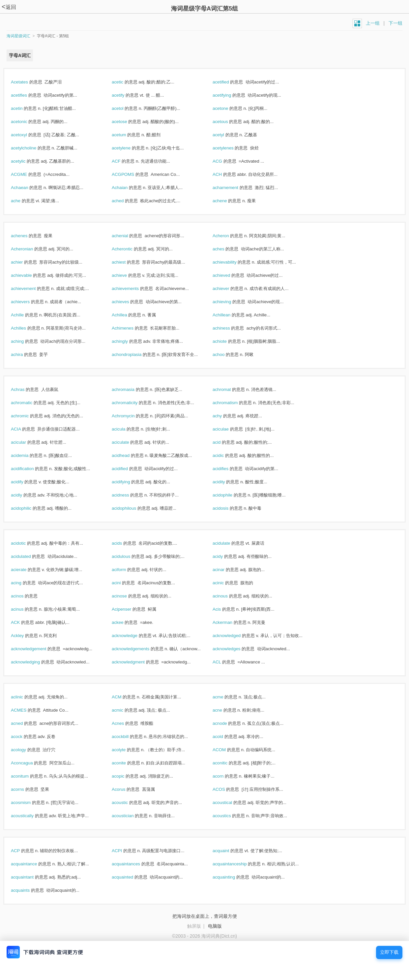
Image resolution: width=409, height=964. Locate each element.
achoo (226, 354)
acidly (23, 495)
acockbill (127, 736)
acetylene (128, 147)
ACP (22, 850)
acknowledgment (135, 661)
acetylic (25, 161)
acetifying (229, 95)
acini (123, 582)
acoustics (229, 815)
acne (224, 710)
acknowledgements (137, 648)
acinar (226, 569)
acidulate (228, 543)
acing (23, 582)
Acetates (26, 82)
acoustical (229, 802)
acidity (226, 481)
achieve (126, 275)
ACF (123, 161)
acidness (127, 495)
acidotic (25, 543)
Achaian (127, 187)
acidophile (230, 495)
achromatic (28, 402)
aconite (126, 762)
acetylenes (230, 147)
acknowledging (32, 661)
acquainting (231, 877)
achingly (127, 341)
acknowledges (233, 648)
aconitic (227, 762)
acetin (24, 108)
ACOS (226, 789)
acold (225, 736)
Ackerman (230, 622)
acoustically (29, 815)
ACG (224, 161)
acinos (24, 596)
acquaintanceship (237, 863)
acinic (225, 582)
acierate (26, 569)
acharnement (232, 187)
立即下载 (389, 952)
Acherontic (129, 248)
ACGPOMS (130, 174)
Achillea (126, 314)
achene (227, 200)
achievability (231, 262)
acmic (124, 710)
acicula (125, 429)
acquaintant (29, 877)
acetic (124, 82)
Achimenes (130, 328)
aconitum (27, 776)
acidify (24, 481)
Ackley (24, 635)
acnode (227, 723)
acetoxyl (26, 134)
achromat (229, 389)
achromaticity (132, 402)
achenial (127, 235)
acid (224, 442)
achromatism (232, 402)
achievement (30, 288)
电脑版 (215, 926)
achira (24, 354)
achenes (26, 235)
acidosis (228, 508)
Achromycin (130, 415)
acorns (24, 789)
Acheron (228, 235)
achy (224, 415)
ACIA (23, 429)
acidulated (28, 556)
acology (25, 749)
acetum (126, 134)
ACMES (26, 710)
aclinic (24, 696)
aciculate (127, 442)
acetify (125, 95)
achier (24, 262)
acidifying (128, 481)
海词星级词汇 (18, 36)
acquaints (27, 890)
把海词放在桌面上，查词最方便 (204, 916)
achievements (132, 288)
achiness (228, 328)
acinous (227, 596)
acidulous (128, 556)
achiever (228, 288)
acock (24, 736)
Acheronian (29, 248)
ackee (124, 622)
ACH (224, 174)
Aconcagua (29, 762)
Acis (224, 609)
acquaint (228, 850)
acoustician (130, 815)
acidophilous (131, 508)
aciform (126, 569)
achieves (127, 301)
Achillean (229, 314)
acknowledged (234, 635)
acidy (225, 556)
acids (124, 543)
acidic (225, 455)
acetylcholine (30, 147)
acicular (25, 442)
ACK (22, 622)
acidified (127, 468)
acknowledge (132, 635)
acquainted (129, 877)
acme (225, 696)
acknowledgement (35, 648)
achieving (229, 301)
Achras (25, 389)
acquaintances (133, 863)
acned (24, 723)
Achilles (25, 328)
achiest (126, 262)
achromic (27, 415)
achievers (27, 301)
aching (24, 341)
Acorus (125, 789)
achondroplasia (134, 354)
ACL (224, 661)
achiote (227, 341)
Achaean (26, 187)
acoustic (127, 802)
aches (225, 248)
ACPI (124, 850)
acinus (24, 609)
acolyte (126, 749)
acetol (124, 108)
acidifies (228, 468)
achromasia (130, 389)
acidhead (128, 455)
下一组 (395, 23)
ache (23, 200)
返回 (9, 7)
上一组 (373, 23)
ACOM (226, 749)
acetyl (225, 134)
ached (125, 200)
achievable (28, 275)
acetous (227, 121)
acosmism (28, 802)
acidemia (27, 455)
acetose (126, 121)
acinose (126, 596)
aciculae (228, 429)
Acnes (125, 723)
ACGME (26, 174)
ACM (123, 696)
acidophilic (28, 508)
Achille (24, 314)
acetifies (26, 95)
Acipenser (128, 609)
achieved (228, 275)
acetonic (26, 121)
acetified (228, 82)
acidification (29, 468)
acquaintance (31, 863)
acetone (227, 108)
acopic (125, 776)
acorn (225, 776)
